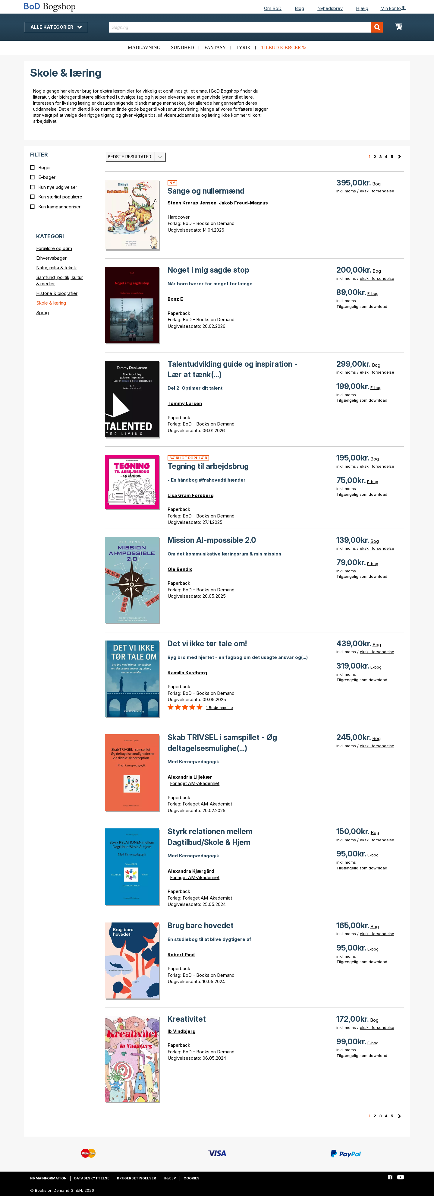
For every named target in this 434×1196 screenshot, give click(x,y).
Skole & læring (51, 303)
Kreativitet (187, 1019)
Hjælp (362, 8)
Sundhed (182, 47)
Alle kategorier (56, 27)
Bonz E (175, 299)
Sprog (42, 312)
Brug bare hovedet (201, 925)
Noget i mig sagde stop (208, 269)
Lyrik (243, 47)
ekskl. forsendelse (377, 190)
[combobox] (246, 27)
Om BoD (272, 8)
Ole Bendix (180, 569)
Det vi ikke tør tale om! (207, 643)
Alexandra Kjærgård (191, 871)
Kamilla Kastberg (187, 673)
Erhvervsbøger (51, 258)
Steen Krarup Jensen (192, 203)
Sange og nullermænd (206, 190)
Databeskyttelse (91, 1178)
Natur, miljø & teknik (56, 268)
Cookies (192, 1178)
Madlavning (144, 47)
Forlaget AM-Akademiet (194, 783)
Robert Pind (181, 954)
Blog (299, 8)
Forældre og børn (54, 248)
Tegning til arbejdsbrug (208, 466)
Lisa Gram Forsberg (191, 495)
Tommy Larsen (185, 403)
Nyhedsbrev (330, 8)
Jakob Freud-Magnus (243, 203)
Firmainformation (48, 1178)
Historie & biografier (56, 293)
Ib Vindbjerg (182, 1031)
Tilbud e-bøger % (283, 47)
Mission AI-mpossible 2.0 (212, 540)
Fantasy (215, 47)
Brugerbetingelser (136, 1178)
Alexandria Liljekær (190, 777)
